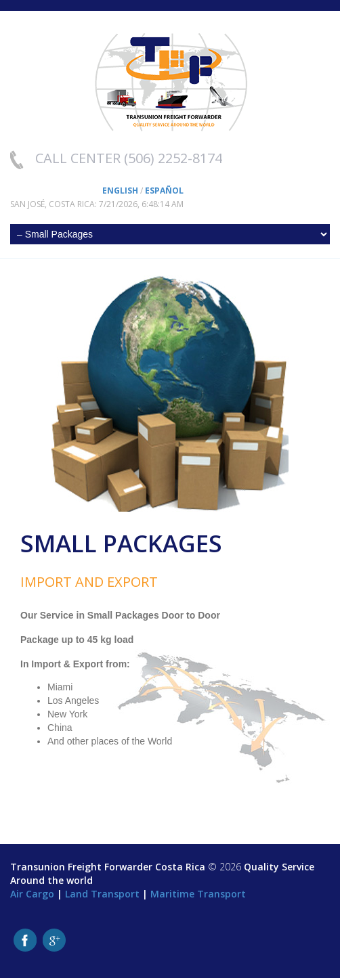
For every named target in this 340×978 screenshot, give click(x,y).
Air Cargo (32, 893)
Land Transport (102, 893)
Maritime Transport (198, 893)
